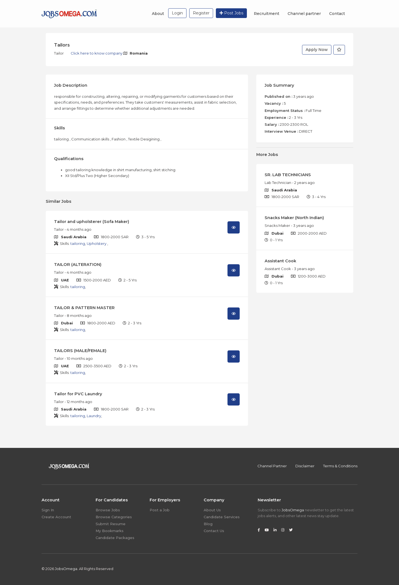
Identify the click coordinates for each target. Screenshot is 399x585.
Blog (208, 524)
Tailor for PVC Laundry (78, 393)
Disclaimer (304, 466)
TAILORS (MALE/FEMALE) (80, 350)
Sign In (48, 510)
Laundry (94, 416)
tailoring (77, 243)
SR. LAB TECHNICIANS (288, 174)
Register (201, 13)
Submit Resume (111, 524)
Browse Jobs (108, 510)
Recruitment (266, 13)
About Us (212, 510)
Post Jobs (231, 13)
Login (177, 13)
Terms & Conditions (340, 466)
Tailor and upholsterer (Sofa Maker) (91, 221)
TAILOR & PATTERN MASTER (84, 307)
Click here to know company (97, 53)
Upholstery (97, 243)
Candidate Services (222, 517)
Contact (337, 13)
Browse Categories (114, 517)
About (158, 13)
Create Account (56, 517)
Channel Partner (272, 466)
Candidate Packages (115, 537)
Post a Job (160, 510)
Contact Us (214, 530)
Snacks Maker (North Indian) (294, 217)
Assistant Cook (280, 260)
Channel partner (304, 13)
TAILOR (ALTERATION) (77, 264)
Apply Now (317, 49)
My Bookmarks (110, 530)
